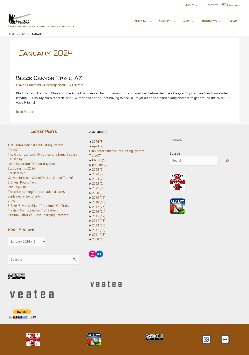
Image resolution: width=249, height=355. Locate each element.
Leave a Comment (29, 85)
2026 (97, 141)
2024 (97, 174)
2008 (97, 239)
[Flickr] (225, 339)
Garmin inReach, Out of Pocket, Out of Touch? (41, 177)
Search (175, 153)
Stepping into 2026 (21, 168)
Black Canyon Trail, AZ (49, 78)
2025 (11, 200)
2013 (98, 225)
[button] (198, 5)
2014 (98, 220)
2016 (98, 211)
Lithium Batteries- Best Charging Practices (39, 214)
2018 (98, 201)
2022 (97, 183)
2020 (97, 192)
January (100, 165)
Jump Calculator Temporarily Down (33, 163)
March (99, 160)
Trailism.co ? (17, 173)
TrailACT (14, 150)
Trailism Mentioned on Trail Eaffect (34, 210)
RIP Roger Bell (18, 187)
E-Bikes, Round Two (22, 182)
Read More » (25, 112)
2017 (98, 206)
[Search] (227, 161)
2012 (98, 229)
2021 (97, 188)
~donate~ (177, 140)
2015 (98, 215)
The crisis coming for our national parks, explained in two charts (37, 193)
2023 (97, 178)
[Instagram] (206, 339)
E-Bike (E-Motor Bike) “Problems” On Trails (39, 205)
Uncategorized (55, 85)
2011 (98, 234)
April (98, 146)
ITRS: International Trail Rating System (36, 145)
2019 (98, 197)
